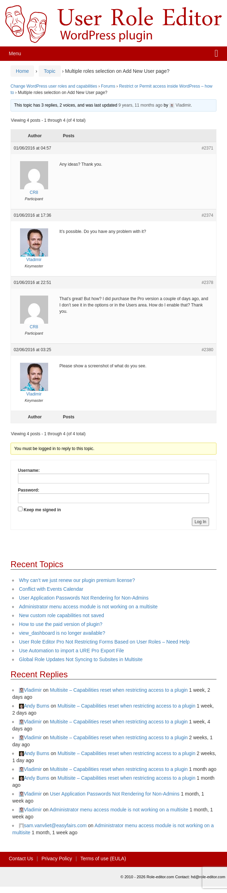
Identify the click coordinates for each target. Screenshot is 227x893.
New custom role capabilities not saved (61, 615)
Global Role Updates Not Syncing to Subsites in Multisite (81, 659)
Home (22, 71)
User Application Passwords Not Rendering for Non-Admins (84, 598)
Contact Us (21, 858)
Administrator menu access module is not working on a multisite (88, 606)
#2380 (207, 349)
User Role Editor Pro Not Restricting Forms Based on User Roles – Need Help (104, 642)
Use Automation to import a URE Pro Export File (71, 650)
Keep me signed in (42, 509)
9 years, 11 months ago (140, 105)
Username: (29, 470)
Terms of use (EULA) (103, 858)
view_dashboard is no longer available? (62, 633)
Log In (200, 521)
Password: (28, 490)
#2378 (207, 282)
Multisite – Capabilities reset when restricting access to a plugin (119, 690)
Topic (50, 71)
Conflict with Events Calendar (51, 589)
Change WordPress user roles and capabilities (54, 86)
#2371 (207, 148)
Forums (108, 86)
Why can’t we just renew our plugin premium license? (77, 580)
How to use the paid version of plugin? (60, 624)
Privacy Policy (56, 858)
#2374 (207, 215)
